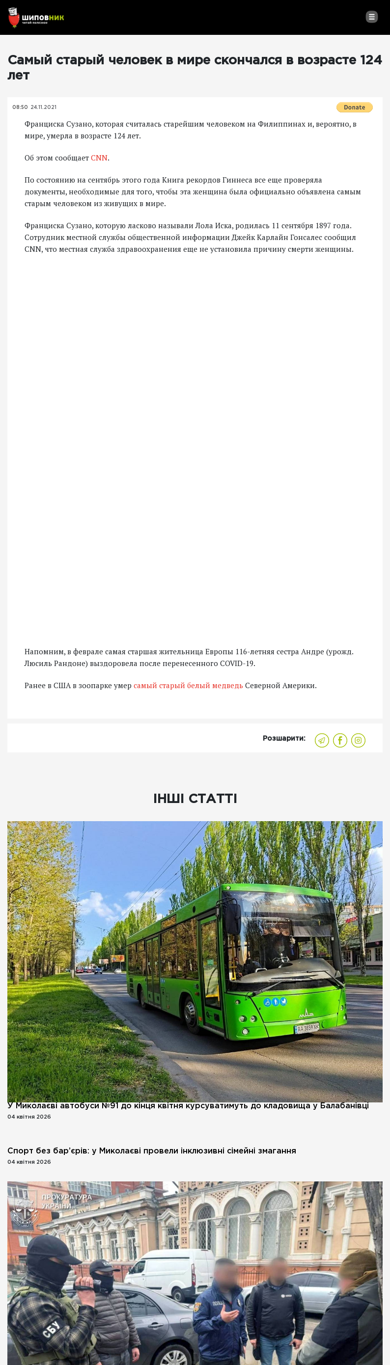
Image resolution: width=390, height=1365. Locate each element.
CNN (99, 157)
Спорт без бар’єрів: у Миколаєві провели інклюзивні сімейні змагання (151, 1151)
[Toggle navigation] (372, 17)
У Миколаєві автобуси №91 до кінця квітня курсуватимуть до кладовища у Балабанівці (188, 1106)
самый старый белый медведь (188, 685)
